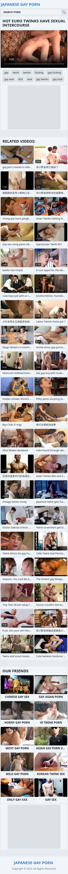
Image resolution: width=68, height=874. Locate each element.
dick (20, 79)
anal (29, 79)
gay (6, 72)
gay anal (9, 79)
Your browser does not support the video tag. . (34, 49)
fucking (39, 72)
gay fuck (57, 79)
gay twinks (42, 79)
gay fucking (54, 72)
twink (16, 72)
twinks (27, 72)
